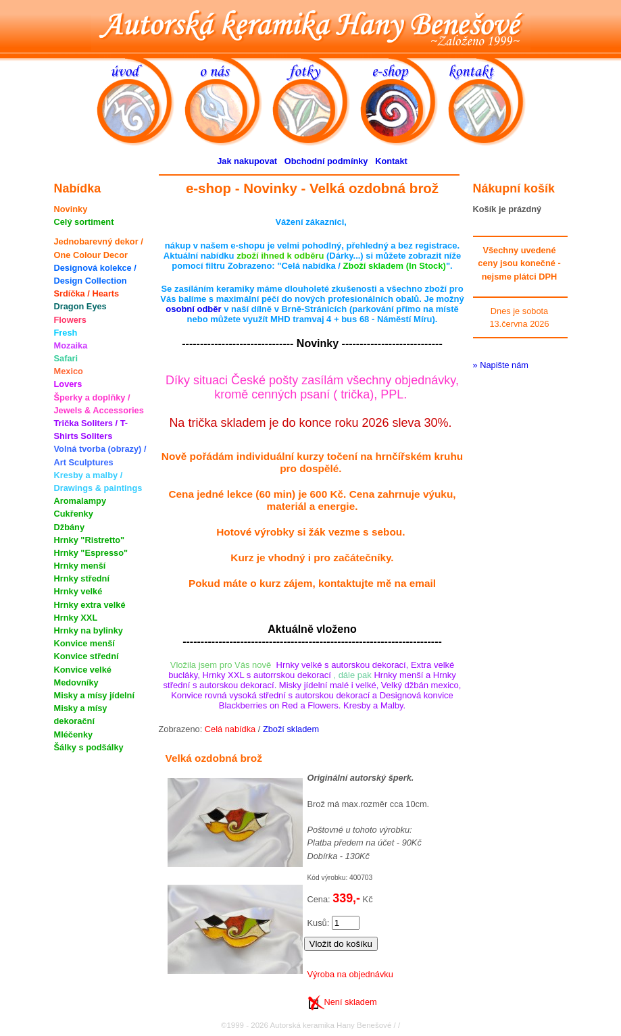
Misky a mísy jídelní (94, 695)
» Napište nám (501, 365)
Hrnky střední (82, 578)
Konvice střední (86, 656)
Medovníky (76, 682)
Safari (66, 358)
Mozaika (71, 345)
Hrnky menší (80, 566)
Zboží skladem (291, 729)
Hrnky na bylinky (88, 630)
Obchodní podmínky (326, 161)
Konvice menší (84, 643)
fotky (316, 100)
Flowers (70, 320)
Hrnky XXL (76, 618)
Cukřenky (73, 514)
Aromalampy (80, 501)
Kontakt (391, 161)
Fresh (66, 333)
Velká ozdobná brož (214, 758)
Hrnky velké (78, 591)
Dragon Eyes (80, 306)
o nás (228, 100)
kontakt (492, 100)
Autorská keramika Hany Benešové (310, 25)
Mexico (68, 371)
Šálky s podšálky (89, 747)
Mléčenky (73, 734)
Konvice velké (82, 670)
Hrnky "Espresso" (91, 553)
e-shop (404, 100)
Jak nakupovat (247, 161)
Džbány (69, 527)
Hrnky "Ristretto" (89, 540)
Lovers (68, 384)
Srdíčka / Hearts (87, 293)
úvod (140, 100)
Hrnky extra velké (90, 605)
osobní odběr (193, 309)
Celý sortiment (84, 222)
